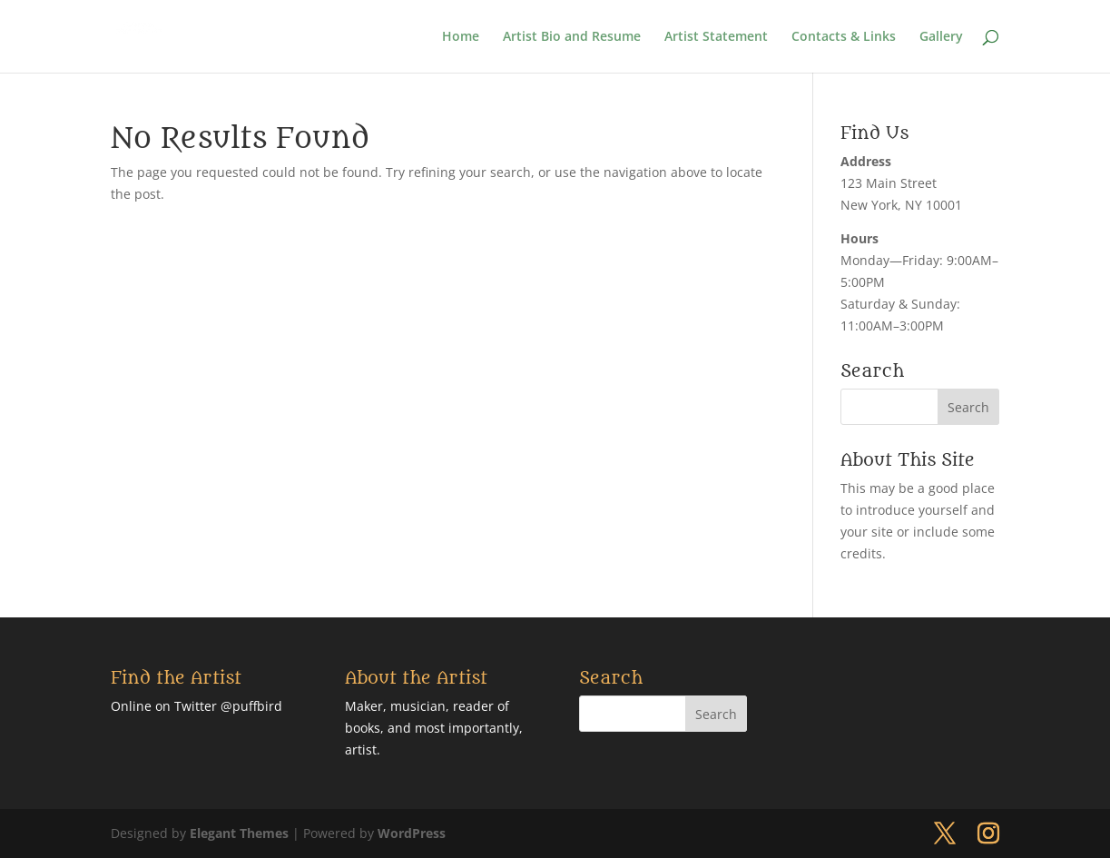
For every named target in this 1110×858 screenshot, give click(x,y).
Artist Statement (716, 37)
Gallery (941, 37)
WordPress (412, 833)
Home (460, 37)
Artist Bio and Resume (572, 37)
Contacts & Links (843, 37)
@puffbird (251, 706)
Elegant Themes (239, 833)
